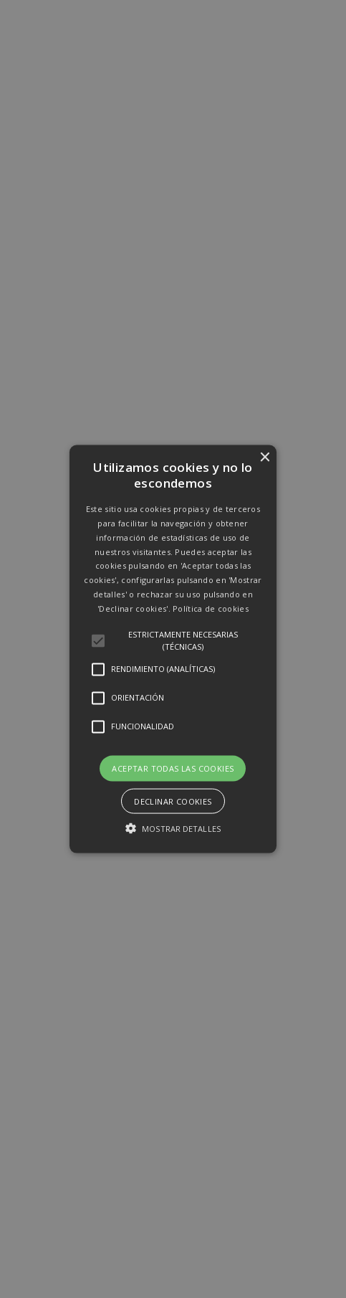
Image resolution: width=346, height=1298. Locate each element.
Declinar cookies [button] (172, 800)
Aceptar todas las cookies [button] (173, 767)
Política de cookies (211, 607)
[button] (173, 649)
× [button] (264, 458)
